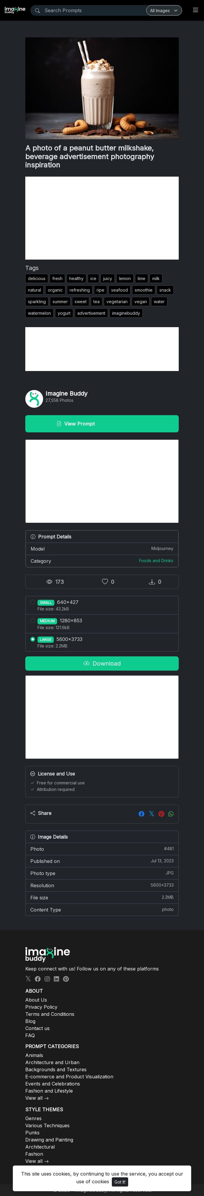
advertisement (91, 313)
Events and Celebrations (52, 1084)
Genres (33, 1118)
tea (96, 301)
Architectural (40, 1147)
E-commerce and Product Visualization (69, 1077)
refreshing (80, 289)
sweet (81, 301)
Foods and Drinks (156, 560)
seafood (119, 289)
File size (102, 897)
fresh (57, 278)
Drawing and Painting (49, 1140)
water (159, 301)
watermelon (39, 313)
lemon (125, 278)
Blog (30, 1021)
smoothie (144, 289)
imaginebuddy (126, 313)
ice (93, 278)
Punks (32, 1133)
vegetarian (117, 301)
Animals (34, 1055)
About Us (36, 1000)
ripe (100, 289)
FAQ (30, 1035)
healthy (76, 278)
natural (34, 289)
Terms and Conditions (49, 1014)
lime (141, 278)
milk (156, 278)
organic (55, 289)
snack (165, 289)
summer (60, 301)
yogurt (64, 313)
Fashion (34, 1154)
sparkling (37, 301)
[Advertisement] (102, 218)
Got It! (119, 1181)
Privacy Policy (41, 1007)
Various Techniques (47, 1125)
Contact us (37, 1028)
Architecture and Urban (52, 1062)
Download (102, 663)
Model (102, 548)
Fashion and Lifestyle (49, 1091)
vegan (140, 301)
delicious (36, 278)
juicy (107, 278)
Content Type (102, 909)
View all (34, 1098)
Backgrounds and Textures (56, 1069)
